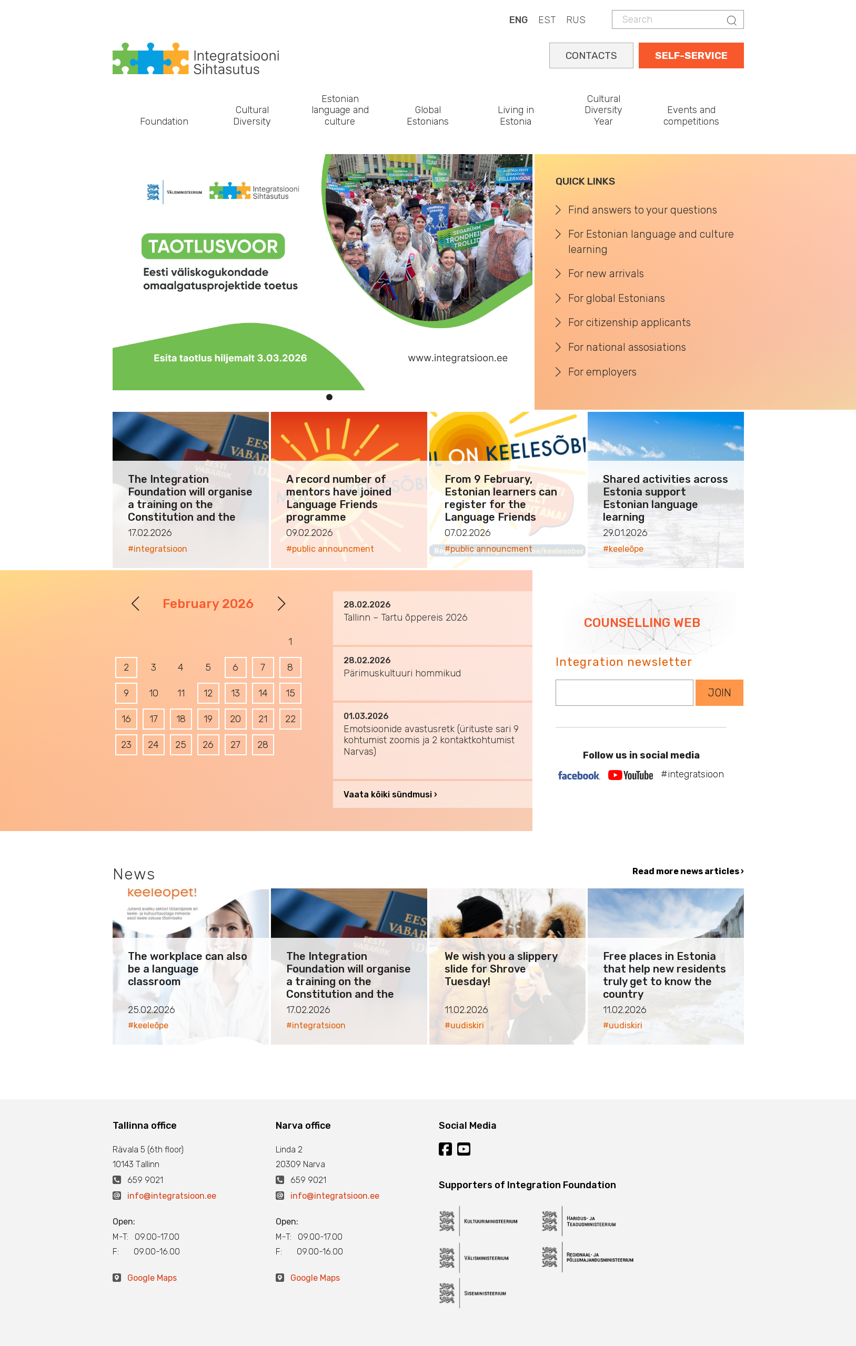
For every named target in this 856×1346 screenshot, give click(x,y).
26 (208, 745)
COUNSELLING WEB (642, 622)
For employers (602, 372)
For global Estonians (616, 298)
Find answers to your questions (642, 210)
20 (235, 719)
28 (262, 745)
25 (180, 745)
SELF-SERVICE (691, 55)
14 (263, 693)
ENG (518, 20)
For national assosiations (627, 347)
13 (235, 693)
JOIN (719, 692)
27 (235, 745)
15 (290, 693)
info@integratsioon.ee (171, 1196)
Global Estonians (428, 115)
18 (181, 719)
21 (262, 719)
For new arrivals (606, 273)
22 (290, 719)
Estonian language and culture (340, 110)
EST (547, 20)
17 (153, 719)
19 (208, 719)
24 (153, 745)
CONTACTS (591, 55)
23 (126, 745)
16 (126, 719)
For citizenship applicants (629, 322)
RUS (576, 20)
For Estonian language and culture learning (651, 242)
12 (208, 693)
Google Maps (152, 1278)
